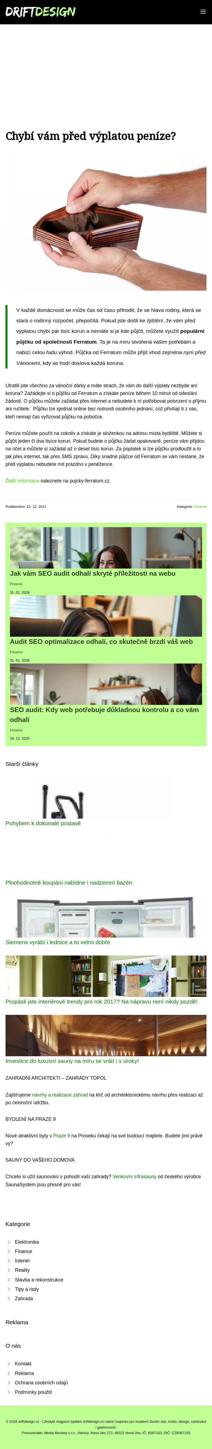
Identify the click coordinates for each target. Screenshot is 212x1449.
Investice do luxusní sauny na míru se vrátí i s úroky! (72, 1061)
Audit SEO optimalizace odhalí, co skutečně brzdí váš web (101, 641)
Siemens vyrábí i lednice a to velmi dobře (58, 942)
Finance (200, 507)
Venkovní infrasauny (134, 1176)
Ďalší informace (22, 481)
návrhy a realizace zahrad (60, 1095)
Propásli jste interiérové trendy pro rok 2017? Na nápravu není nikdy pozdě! (102, 1001)
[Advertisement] (106, 65)
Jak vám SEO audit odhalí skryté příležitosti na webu (93, 573)
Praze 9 (61, 1135)
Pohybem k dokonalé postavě (43, 823)
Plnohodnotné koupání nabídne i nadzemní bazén (69, 882)
